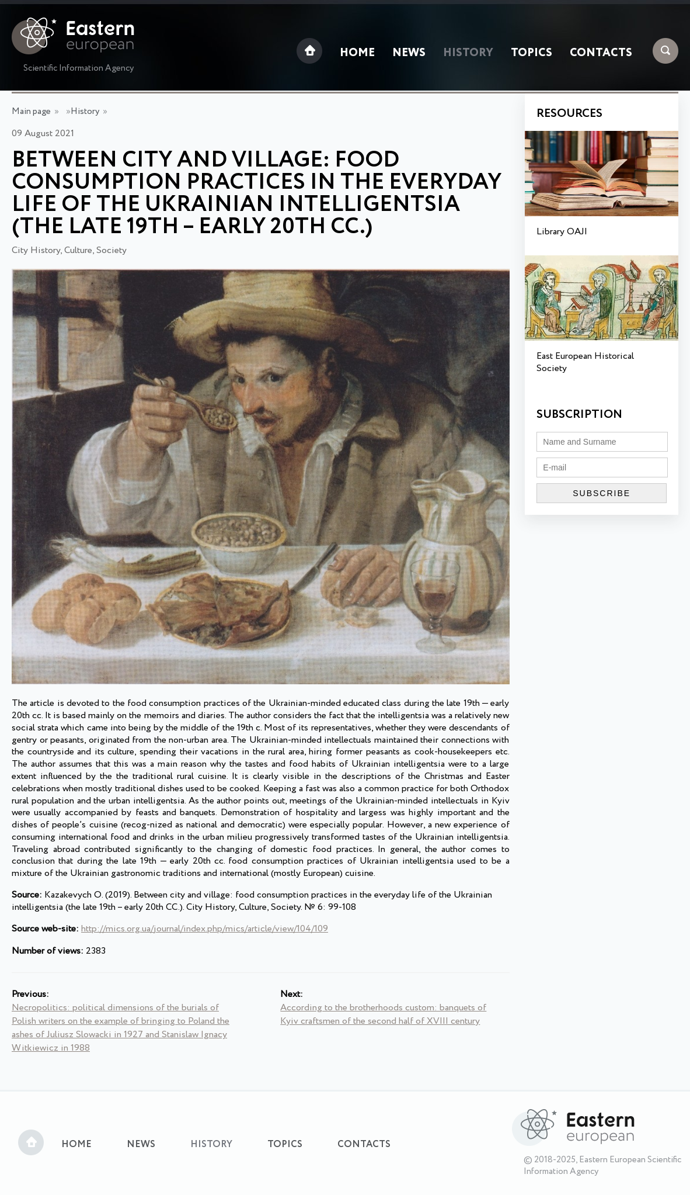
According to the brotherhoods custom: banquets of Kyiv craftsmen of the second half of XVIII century (383, 1014)
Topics (531, 53)
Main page (31, 111)
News (409, 53)
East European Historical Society (585, 362)
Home (357, 53)
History (468, 53)
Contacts (601, 53)
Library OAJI (561, 231)
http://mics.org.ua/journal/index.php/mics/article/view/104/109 (204, 929)
